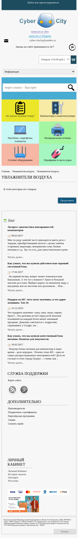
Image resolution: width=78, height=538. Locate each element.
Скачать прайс (16, 423)
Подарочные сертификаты (22, 412)
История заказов (17, 474)
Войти (31, 2)
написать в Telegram (40, 35)
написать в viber (40, 31)
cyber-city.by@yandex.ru (42, 40)
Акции (11, 419)
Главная (6, 171)
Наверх (65, 531)
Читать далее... (16, 257)
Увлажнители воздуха (23, 171)
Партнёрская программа (21, 415)
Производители (16, 408)
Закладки (13, 477)
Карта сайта (14, 380)
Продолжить (67, 200)
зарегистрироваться (49, 2)
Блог (11, 220)
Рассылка (13, 480)
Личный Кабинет (17, 471)
